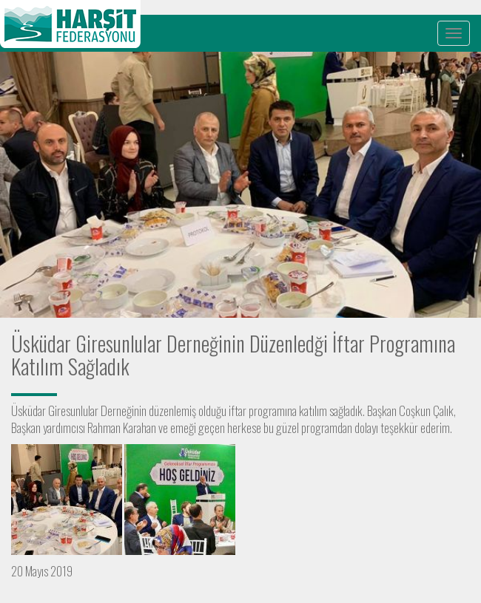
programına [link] (273, 410)
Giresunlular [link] (73, 410)
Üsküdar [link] (28, 410)
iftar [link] (237, 410)
